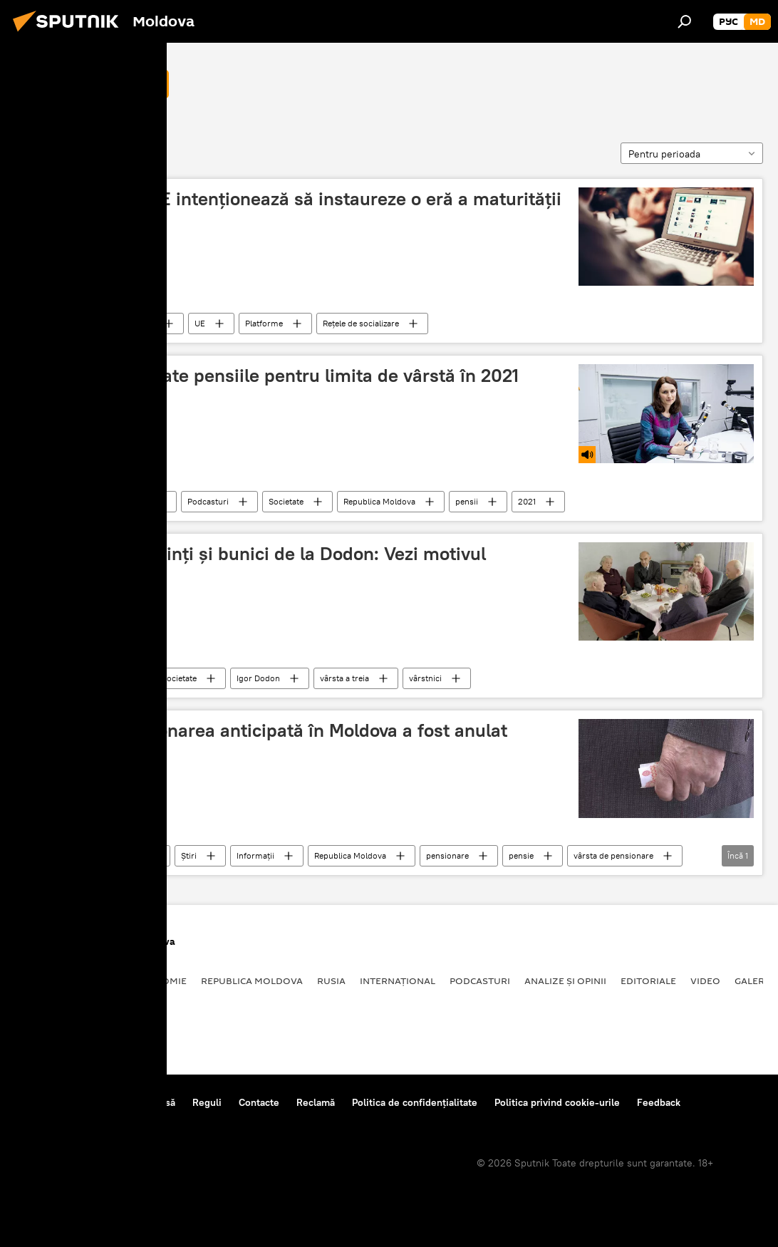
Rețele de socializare (361, 323)
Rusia (331, 980)
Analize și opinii (565, 980)
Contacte (259, 1102)
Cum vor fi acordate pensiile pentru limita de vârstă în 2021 (271, 375)
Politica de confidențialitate (414, 1102)
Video (705, 980)
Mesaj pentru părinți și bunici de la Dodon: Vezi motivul (255, 553)
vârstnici (425, 678)
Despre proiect (49, 1102)
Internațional (130, 323)
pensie (521, 855)
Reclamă (315, 1102)
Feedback (658, 1102)
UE (199, 323)
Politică (36, 980)
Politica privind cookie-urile (557, 1102)
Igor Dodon (258, 678)
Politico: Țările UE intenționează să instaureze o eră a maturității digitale (292, 209)
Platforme (264, 323)
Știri (114, 678)
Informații (255, 855)
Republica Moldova (379, 501)
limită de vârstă (74, 83)
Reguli (207, 1102)
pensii (466, 501)
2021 (527, 501)
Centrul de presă (137, 1102)
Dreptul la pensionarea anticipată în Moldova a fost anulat (265, 730)
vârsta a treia (344, 678)
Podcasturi (126, 501)
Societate (286, 501)
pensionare (447, 855)
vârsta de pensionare (613, 855)
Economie (161, 980)
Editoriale (648, 980)
